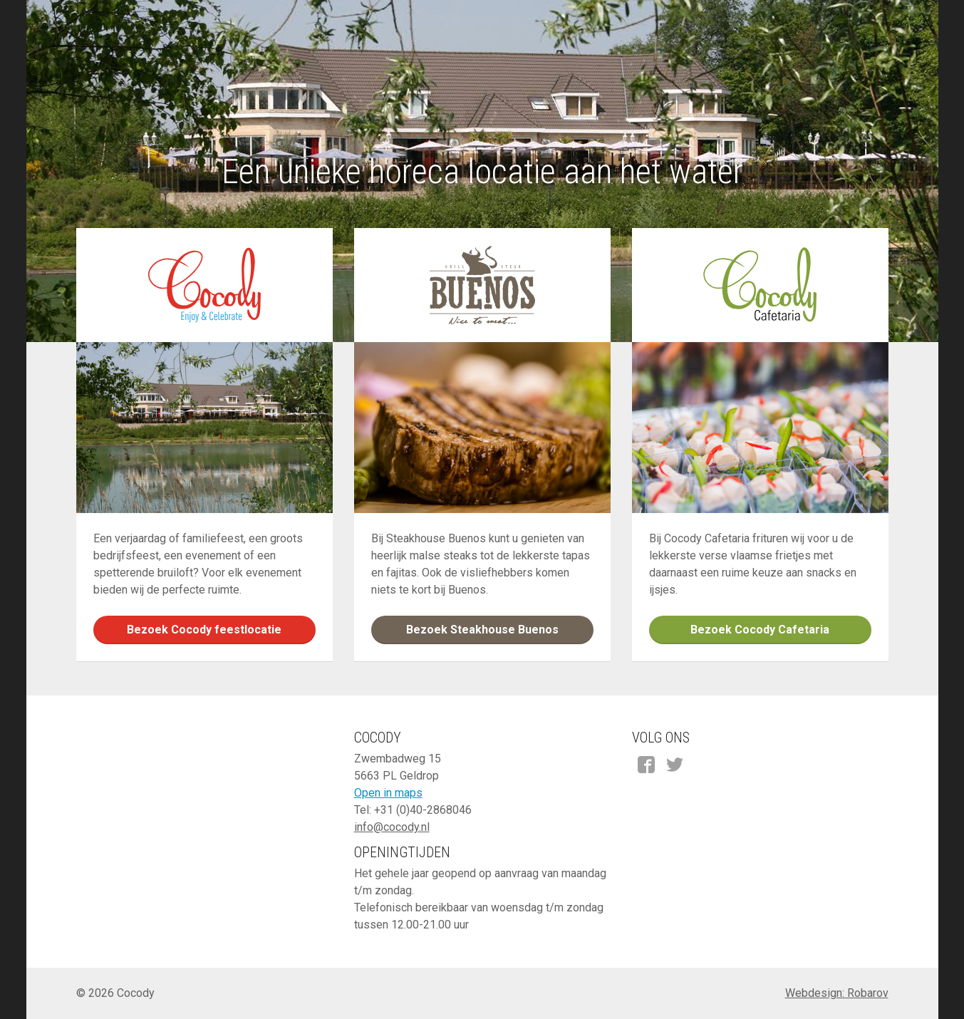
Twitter (674, 764)
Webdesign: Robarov (836, 993)
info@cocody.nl (392, 827)
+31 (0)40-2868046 (423, 810)
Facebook (646, 764)
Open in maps (388, 793)
